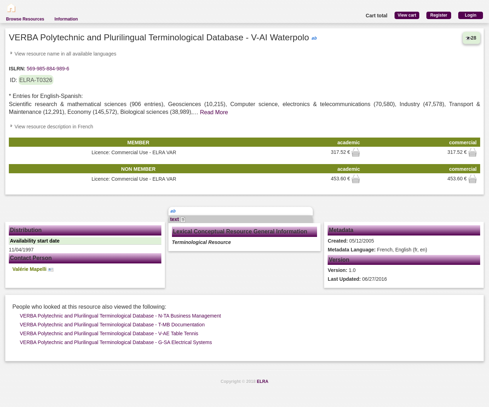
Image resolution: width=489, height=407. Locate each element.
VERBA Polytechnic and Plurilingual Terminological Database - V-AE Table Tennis (109, 333)
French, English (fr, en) (377, 249)
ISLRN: (17, 68)
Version (339, 260)
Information (66, 19)
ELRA (263, 381)
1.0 (342, 270)
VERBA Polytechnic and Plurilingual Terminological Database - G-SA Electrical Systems (116, 342)
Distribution (26, 230)
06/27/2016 (357, 279)
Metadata (341, 230)
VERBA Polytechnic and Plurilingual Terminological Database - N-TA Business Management (120, 316)
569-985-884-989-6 (47, 68)
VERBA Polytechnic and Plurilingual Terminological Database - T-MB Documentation (112, 324)
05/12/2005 (351, 241)
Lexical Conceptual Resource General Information (240, 231)
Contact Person (31, 258)
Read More (214, 112)
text (178, 219)
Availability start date (34, 241)
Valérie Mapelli (32, 269)
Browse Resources (25, 19)
